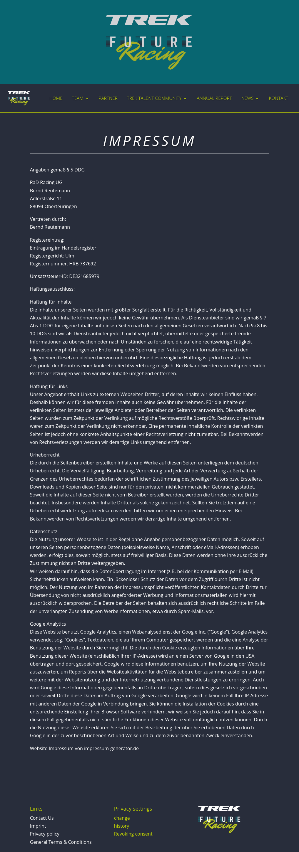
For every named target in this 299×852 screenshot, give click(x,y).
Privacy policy (44, 834)
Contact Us (42, 818)
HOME (56, 98)
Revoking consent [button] (133, 834)
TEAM (77, 98)
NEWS (247, 98)
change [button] (122, 818)
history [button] (121, 826)
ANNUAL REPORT (214, 98)
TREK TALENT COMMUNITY (154, 98)
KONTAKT (278, 98)
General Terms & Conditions (61, 842)
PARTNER (108, 98)
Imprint (38, 826)
